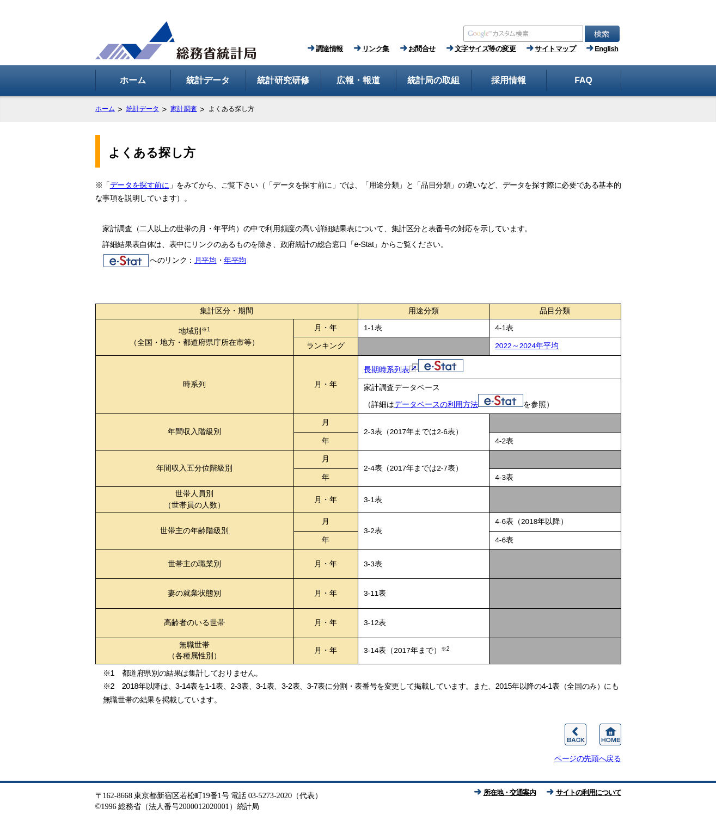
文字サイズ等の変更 (485, 49)
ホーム (105, 109)
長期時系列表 (413, 370)
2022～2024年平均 (527, 346)
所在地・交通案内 (510, 792)
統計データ (143, 109)
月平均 (205, 260)
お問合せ (422, 49)
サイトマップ (555, 49)
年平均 (235, 260)
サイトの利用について (588, 792)
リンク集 (375, 49)
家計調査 (183, 109)
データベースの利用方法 (458, 404)
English (606, 49)
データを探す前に (139, 185)
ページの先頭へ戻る (587, 758)
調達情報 (329, 49)
